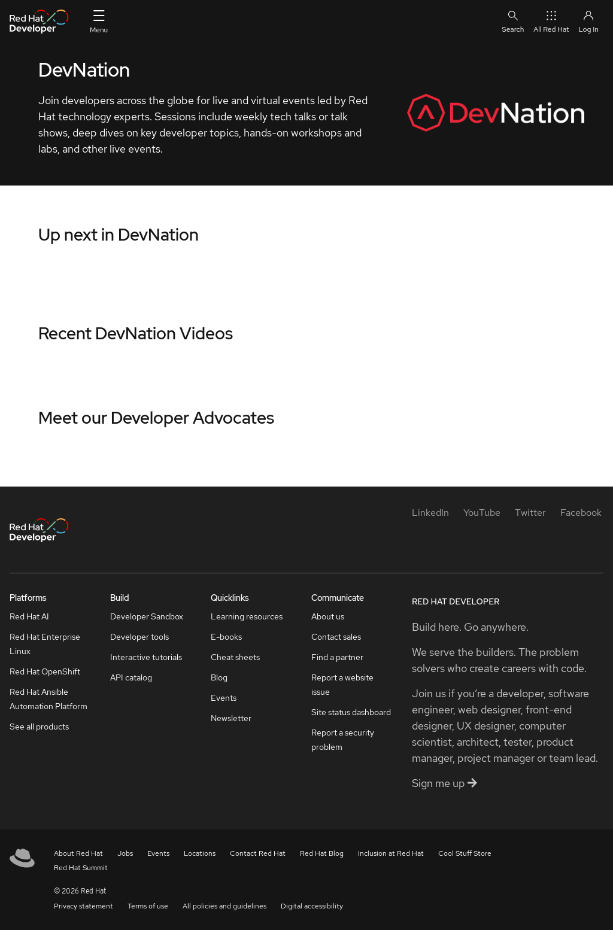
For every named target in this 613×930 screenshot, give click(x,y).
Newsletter (231, 718)
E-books (226, 636)
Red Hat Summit (81, 868)
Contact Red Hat (258, 853)
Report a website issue (342, 684)
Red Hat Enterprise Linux (45, 644)
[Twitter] (530, 512)
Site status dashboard (351, 712)
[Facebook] (581, 512)
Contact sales (336, 636)
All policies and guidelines (224, 906)
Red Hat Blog (322, 853)
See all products (39, 726)
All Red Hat (551, 21)
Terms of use (148, 906)
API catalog (131, 677)
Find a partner (337, 657)
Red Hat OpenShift (45, 671)
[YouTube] (481, 512)
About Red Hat (78, 853)
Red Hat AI (29, 616)
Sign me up (444, 783)
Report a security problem (342, 739)
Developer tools (139, 636)
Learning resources (247, 616)
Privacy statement (83, 906)
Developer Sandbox (146, 616)
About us (327, 616)
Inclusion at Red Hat (391, 853)
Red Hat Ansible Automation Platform (48, 699)
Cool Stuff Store (464, 853)
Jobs (125, 853)
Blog (219, 677)
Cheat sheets (235, 657)
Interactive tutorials (146, 657)
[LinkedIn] (430, 512)
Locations (200, 853)
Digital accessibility (312, 906)
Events (223, 697)
